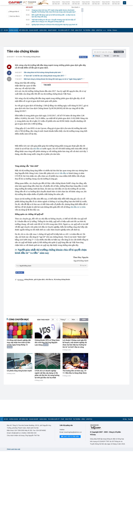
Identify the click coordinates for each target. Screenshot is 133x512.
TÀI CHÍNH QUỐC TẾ (63, 30)
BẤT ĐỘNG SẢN (23, 30)
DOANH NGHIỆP (33, 30)
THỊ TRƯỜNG (86, 30)
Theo (51, 265)
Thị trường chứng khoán (31, 57)
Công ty (97, 56)
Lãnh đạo (116, 56)
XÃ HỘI (6, 30)
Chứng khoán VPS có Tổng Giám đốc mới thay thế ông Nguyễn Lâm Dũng (47, 342)
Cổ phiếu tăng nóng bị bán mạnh (19, 371)
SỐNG (93, 30)
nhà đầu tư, (49, 279)
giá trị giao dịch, (39, 279)
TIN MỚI (47, 85)
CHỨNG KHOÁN (13, 30)
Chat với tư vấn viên (70, 436)
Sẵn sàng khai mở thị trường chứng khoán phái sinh (43, 72)
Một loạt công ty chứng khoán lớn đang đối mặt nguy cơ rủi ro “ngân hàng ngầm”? (54, 79)
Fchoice (114, 30)
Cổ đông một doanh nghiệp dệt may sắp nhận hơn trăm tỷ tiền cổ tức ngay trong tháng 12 (19, 342)
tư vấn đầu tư (62, 173)
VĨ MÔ (72, 30)
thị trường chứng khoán (62, 279)
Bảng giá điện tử (13, 11)
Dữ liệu (109, 30)
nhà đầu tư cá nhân (78, 207)
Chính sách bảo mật (13, 449)
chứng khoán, (28, 279)
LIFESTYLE (99, 30)
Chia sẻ (83, 57)
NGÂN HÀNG (43, 30)
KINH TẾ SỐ (78, 30)
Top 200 (130, 419)
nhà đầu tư (37, 148)
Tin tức (106, 56)
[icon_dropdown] (124, 2)
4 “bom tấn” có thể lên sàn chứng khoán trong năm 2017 (45, 76)
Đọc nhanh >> (76, 7)
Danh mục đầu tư (13, 16)
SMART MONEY (52, 30)
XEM (84, 319)
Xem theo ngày (43, 320)
